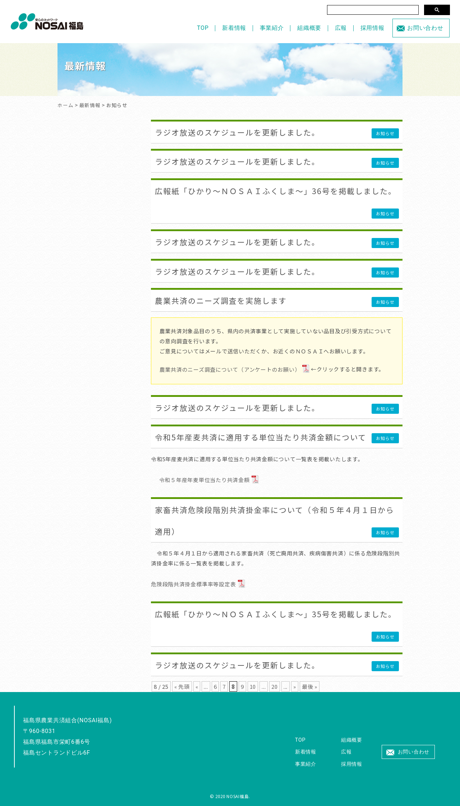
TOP (203, 27)
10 (253, 686)
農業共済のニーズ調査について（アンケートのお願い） (230, 369)
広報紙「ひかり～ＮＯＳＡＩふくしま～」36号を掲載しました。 (275, 191)
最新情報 (90, 105)
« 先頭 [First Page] (182, 686)
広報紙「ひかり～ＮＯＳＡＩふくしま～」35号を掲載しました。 (275, 614)
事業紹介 (272, 27)
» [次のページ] (294, 686)
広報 (341, 27)
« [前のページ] (197, 686)
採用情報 (372, 27)
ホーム (65, 105)
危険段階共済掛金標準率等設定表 (193, 584)
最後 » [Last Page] (309, 686)
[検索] (373, 10)
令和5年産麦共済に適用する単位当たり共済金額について (260, 437)
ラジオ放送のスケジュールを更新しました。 (237, 132)
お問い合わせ (425, 27)
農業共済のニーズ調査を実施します (221, 300)
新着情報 (234, 27)
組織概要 (309, 27)
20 (274, 686)
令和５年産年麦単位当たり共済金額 (204, 480)
